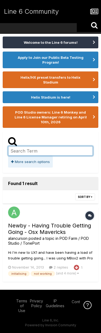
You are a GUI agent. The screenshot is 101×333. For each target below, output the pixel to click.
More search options (30, 162)
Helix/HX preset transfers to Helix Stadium (50, 79)
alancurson (17, 238)
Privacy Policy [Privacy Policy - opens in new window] (36, 303)
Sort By (85, 196)
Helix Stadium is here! (50, 97)
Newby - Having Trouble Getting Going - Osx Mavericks (49, 228)
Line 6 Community (31, 11)
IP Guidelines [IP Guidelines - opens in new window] (55, 303)
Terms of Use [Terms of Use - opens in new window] (21, 306)
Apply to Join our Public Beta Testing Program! (50, 59)
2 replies (58, 267)
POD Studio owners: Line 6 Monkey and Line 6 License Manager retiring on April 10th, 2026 (51, 117)
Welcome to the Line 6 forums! (51, 42)
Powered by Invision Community (50, 325)
